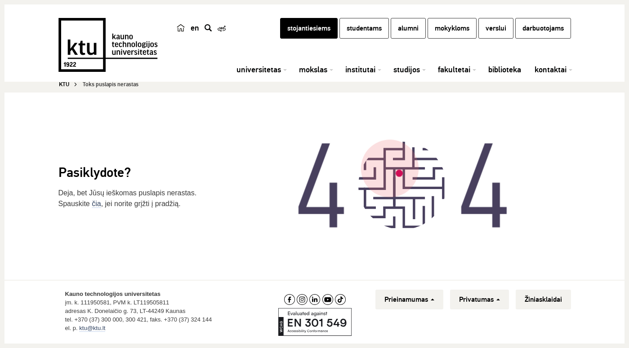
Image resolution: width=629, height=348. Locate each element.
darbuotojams (543, 28)
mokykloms (452, 28)
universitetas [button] (258, 70)
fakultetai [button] (454, 70)
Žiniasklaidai (543, 299)
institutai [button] (360, 70)
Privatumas (479, 299)
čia (96, 203)
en (195, 28)
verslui (496, 28)
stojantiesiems (308, 28)
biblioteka (504, 70)
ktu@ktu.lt (92, 328)
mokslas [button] (313, 70)
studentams (364, 28)
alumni (408, 28)
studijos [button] (406, 70)
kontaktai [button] (551, 70)
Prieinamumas (409, 299)
